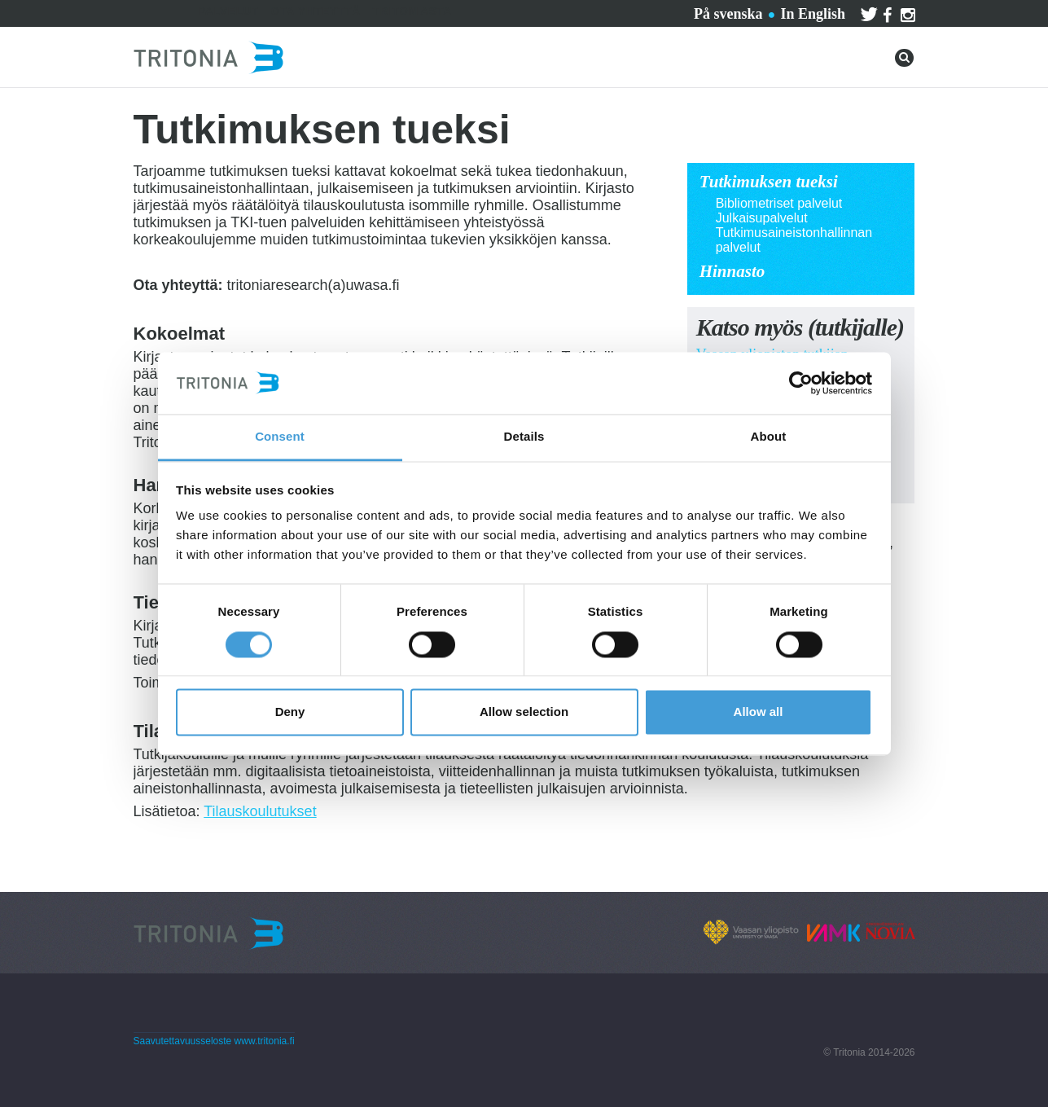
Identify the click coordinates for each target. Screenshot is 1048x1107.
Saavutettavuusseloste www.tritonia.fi (214, 1041)
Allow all (758, 712)
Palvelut (228, 11)
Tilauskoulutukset (260, 811)
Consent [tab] (280, 437)
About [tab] (769, 437)
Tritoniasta (412, 11)
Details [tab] (524, 437)
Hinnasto (732, 271)
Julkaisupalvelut (762, 218)
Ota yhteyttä (316, 11)
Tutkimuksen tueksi (768, 181)
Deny (290, 712)
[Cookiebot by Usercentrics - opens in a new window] (801, 383)
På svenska (728, 14)
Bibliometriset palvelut (779, 203)
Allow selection (524, 712)
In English (812, 14)
